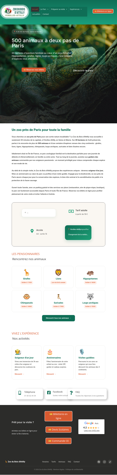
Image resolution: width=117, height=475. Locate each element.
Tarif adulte (81, 210)
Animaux (61, 462)
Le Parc (44, 9)
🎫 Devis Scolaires (58, 429)
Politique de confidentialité (74, 469)
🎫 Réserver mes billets (34, 70)
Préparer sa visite (59, 9)
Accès (39, 230)
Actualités (36, 14)
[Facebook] (99, 462)
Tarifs (53, 462)
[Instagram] (104, 462)
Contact (46, 14)
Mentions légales (58, 469)
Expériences (76, 9)
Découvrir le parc (83, 70)
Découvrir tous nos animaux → (58, 318)
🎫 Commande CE (58, 440)
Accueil (35, 9)
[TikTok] (110, 462)
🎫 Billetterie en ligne (103, 11)
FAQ (77, 391)
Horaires (45, 462)
